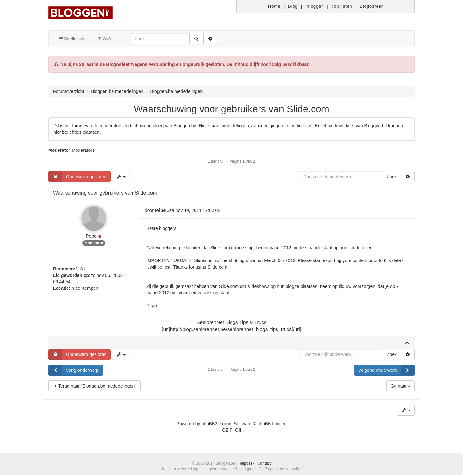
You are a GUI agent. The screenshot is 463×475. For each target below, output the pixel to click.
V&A (103, 38)
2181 (80, 268)
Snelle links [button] (72, 38)
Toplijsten (341, 6)
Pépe (91, 236)
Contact (264, 463)
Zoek (392, 176)
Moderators (83, 150)
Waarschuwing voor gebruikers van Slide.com (231, 109)
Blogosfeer (371, 6)
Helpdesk (246, 463)
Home (274, 6)
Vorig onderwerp (74, 370)
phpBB (208, 423)
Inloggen (314, 6)
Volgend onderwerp (386, 370)
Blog (293, 6)
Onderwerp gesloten (77, 176)
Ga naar (401, 385)
